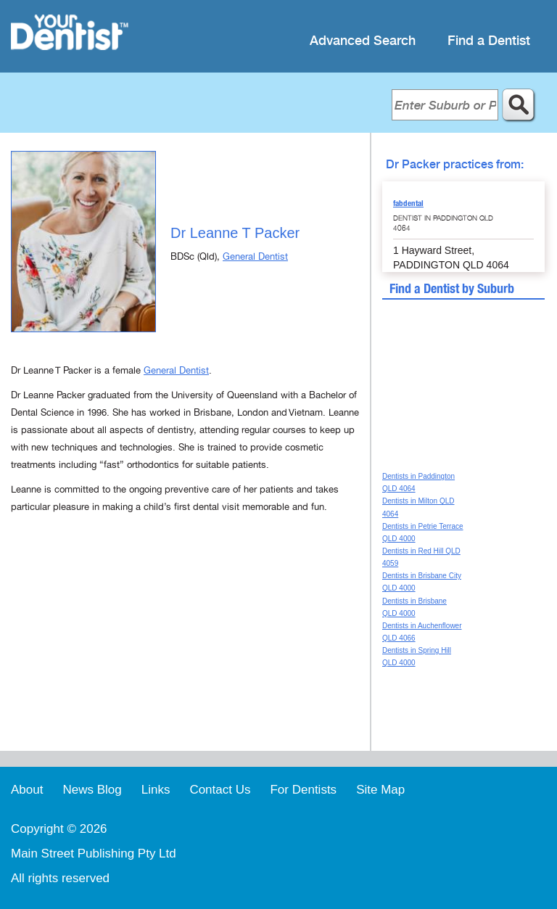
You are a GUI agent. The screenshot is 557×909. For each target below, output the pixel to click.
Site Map (380, 790)
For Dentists (303, 790)
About (27, 790)
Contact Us (219, 790)
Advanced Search (363, 41)
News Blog (91, 790)
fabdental (408, 203)
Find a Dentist (488, 41)
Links (155, 790)
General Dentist (255, 257)
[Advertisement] (185, 649)
